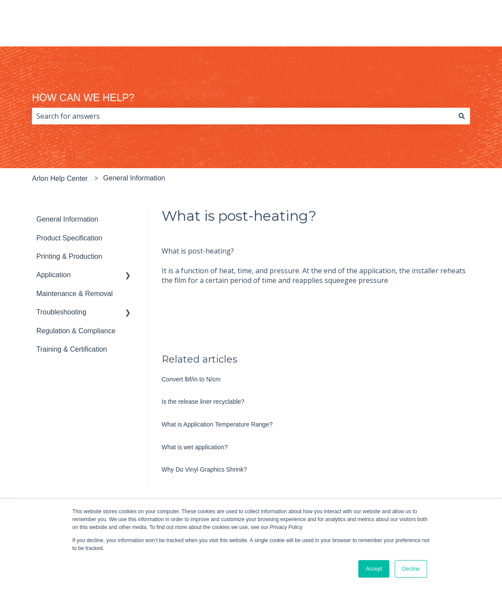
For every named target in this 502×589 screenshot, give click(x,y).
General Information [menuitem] (67, 219)
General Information (134, 178)
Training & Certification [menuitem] (71, 349)
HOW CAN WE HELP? (83, 97)
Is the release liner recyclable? (203, 401)
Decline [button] (411, 569)
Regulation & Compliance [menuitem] (76, 331)
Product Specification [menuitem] (69, 238)
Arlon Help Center (60, 178)
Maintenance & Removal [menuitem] (74, 293)
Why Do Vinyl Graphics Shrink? (204, 469)
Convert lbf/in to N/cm (191, 379)
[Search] (461, 116)
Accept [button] (374, 569)
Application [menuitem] (53, 275)
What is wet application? (195, 447)
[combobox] (242, 116)
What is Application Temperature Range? (217, 424)
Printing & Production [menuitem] (69, 256)
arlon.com (460, 27)
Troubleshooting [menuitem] (61, 312)
